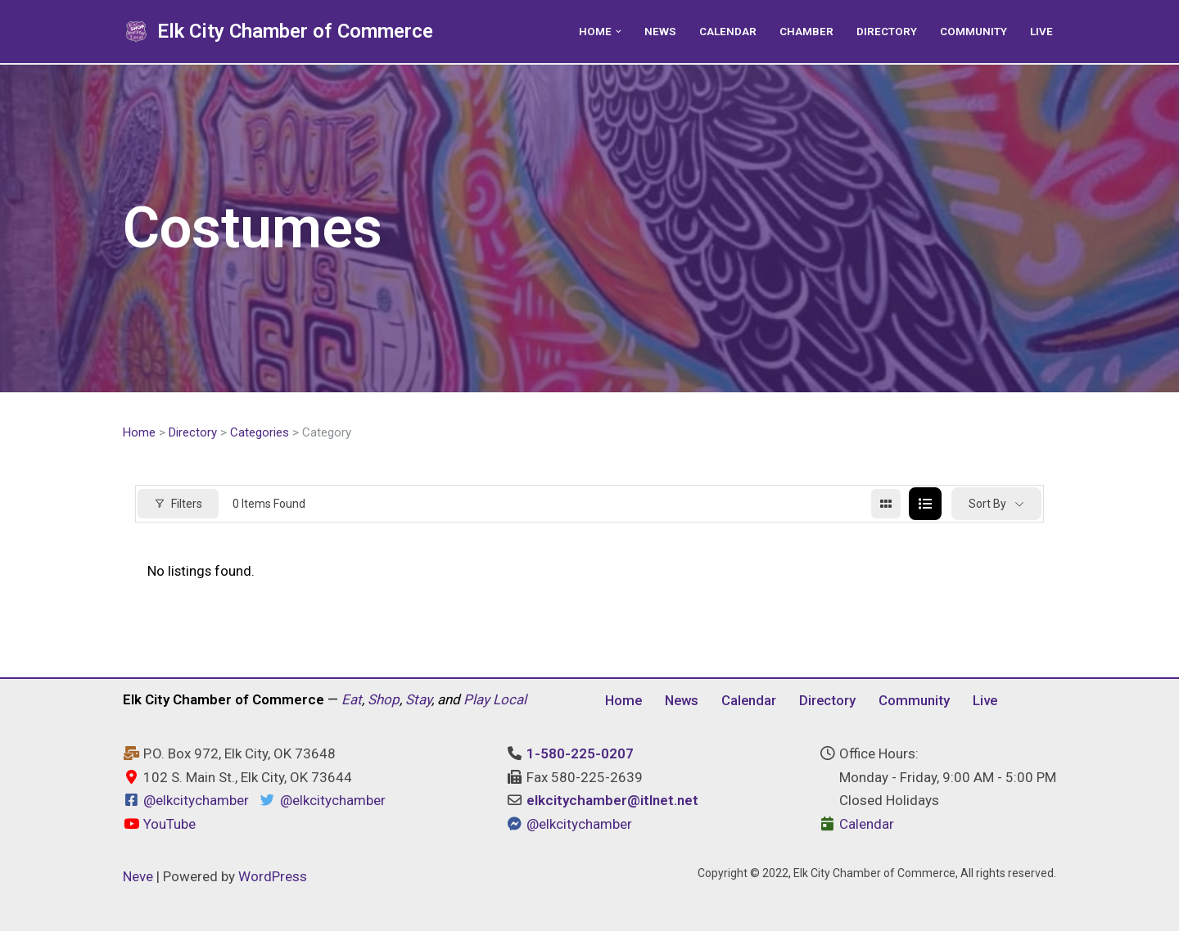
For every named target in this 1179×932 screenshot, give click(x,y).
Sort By (987, 503)
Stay (418, 700)
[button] (618, 31)
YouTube (159, 825)
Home (139, 432)
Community (973, 31)
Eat (351, 700)
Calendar (728, 31)
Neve (138, 877)
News (660, 31)
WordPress (272, 877)
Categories (259, 432)
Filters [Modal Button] (178, 503)
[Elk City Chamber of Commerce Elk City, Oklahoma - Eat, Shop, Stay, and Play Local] (278, 31)
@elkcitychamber (196, 802)
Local (509, 700)
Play (476, 700)
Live (1041, 31)
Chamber (806, 31)
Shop (384, 700)
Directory (886, 31)
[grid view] (886, 504)
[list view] (925, 504)
